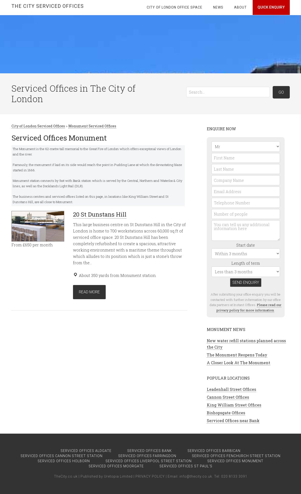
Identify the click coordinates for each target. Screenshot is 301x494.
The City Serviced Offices (47, 6)
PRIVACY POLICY (150, 476)
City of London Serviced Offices (38, 126)
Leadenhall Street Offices (231, 389)
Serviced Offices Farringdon (147, 456)
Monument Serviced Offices (92, 126)
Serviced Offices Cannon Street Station (62, 456)
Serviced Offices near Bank (233, 420)
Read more (89, 292)
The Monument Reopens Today (237, 354)
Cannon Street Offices (228, 397)
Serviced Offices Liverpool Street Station (148, 461)
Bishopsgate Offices (226, 412)
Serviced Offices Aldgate (86, 451)
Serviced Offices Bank (149, 451)
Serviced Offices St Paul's (185, 466)
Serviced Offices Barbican (213, 451)
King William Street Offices (234, 404)
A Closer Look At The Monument (238, 362)
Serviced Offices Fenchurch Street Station (236, 456)
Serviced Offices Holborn (64, 461)
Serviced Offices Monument (235, 461)
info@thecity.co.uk (195, 476)
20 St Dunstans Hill (99, 214)
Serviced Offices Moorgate (116, 466)
